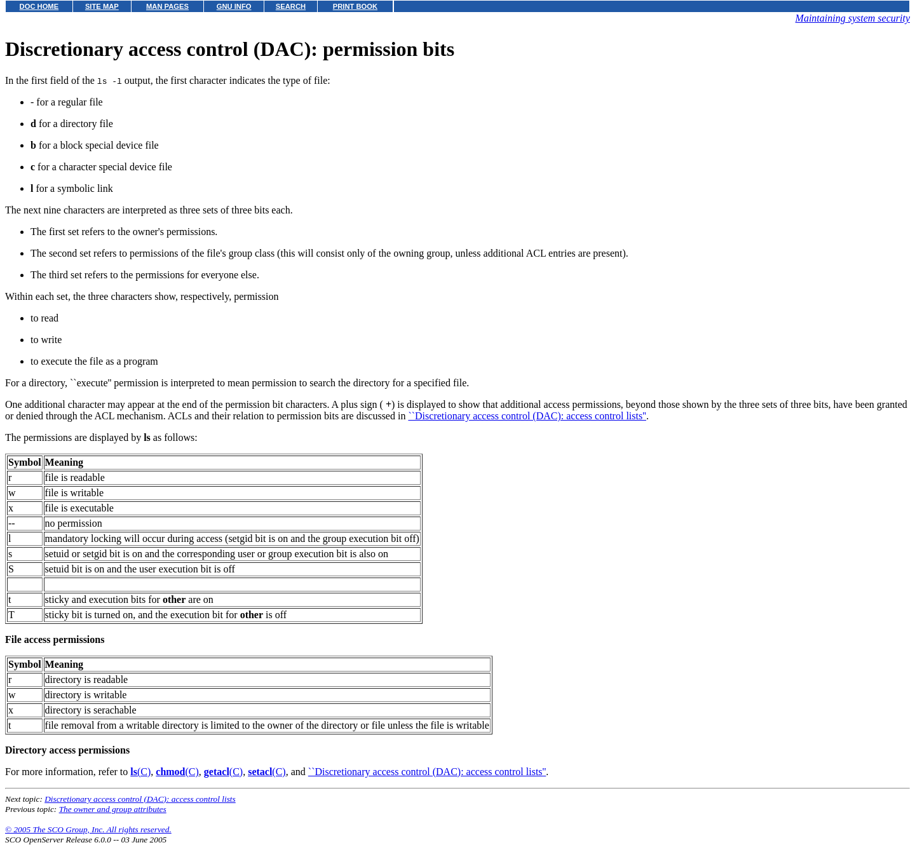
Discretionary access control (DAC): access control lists (140, 799)
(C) (140, 771)
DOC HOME (39, 6)
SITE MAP (102, 6)
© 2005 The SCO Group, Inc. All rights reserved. (88, 829)
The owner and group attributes (112, 809)
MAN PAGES (167, 6)
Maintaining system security (853, 18)
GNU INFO (234, 6)
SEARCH (291, 6)
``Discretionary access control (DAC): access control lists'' (527, 415)
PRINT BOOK (355, 6)
